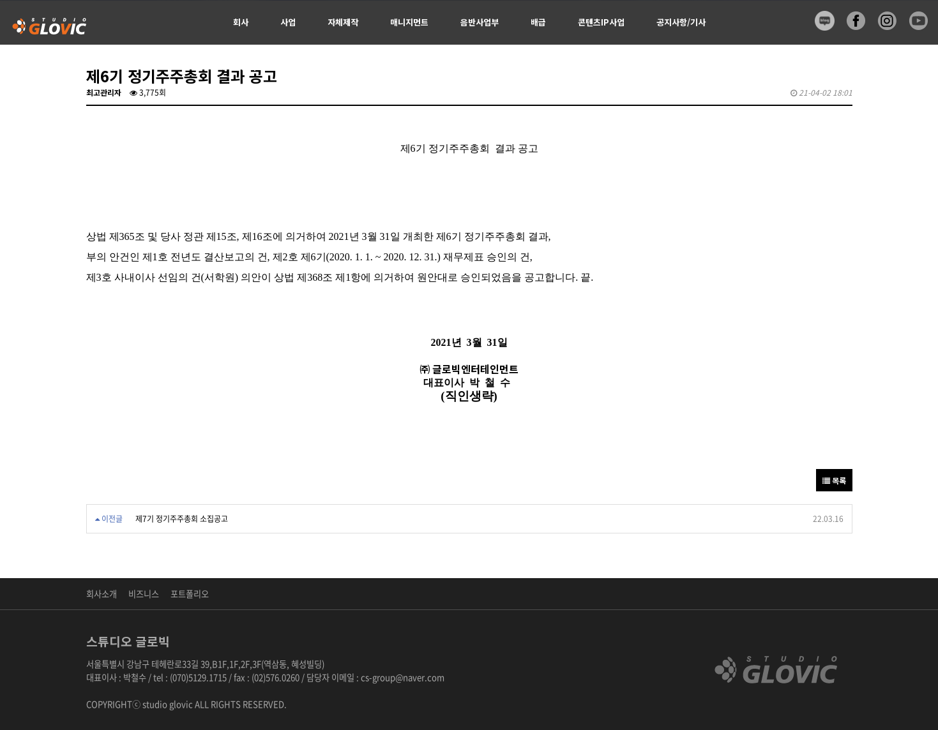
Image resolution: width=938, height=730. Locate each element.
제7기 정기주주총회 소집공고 (181, 519)
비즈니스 (143, 594)
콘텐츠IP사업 (601, 22)
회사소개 (101, 594)
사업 (288, 22)
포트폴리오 (189, 594)
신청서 (244, 67)
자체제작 (343, 22)
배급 (538, 22)
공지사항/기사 (681, 22)
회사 (240, 22)
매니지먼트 (409, 22)
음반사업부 (479, 22)
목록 (834, 480)
